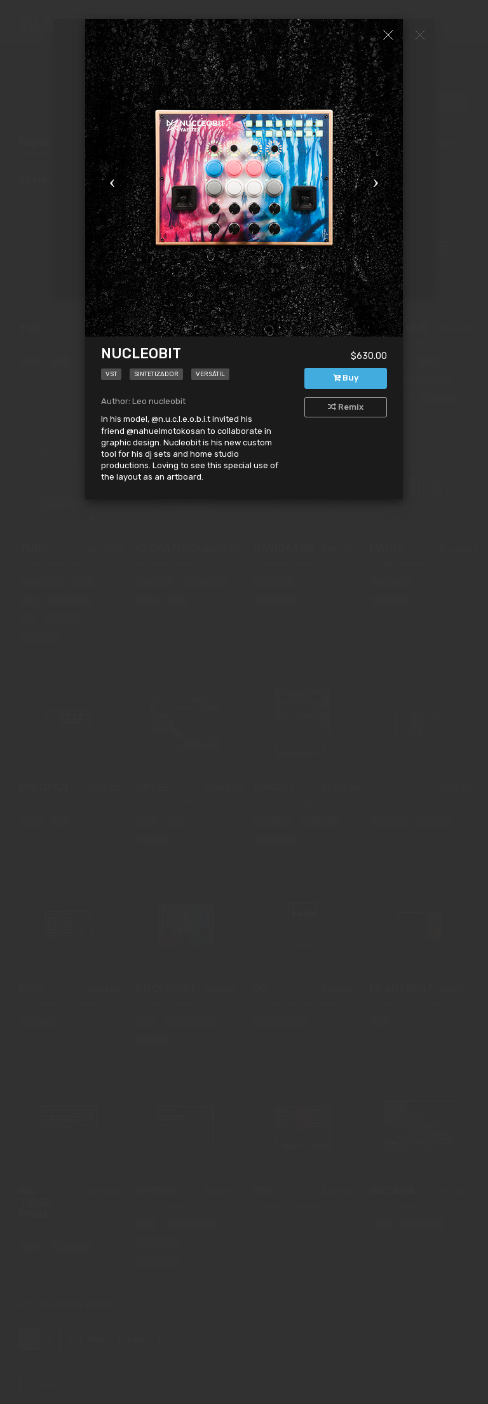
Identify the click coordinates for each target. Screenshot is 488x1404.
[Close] (388, 35)
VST (111, 374)
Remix (345, 407)
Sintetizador (156, 374)
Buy (345, 377)
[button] (109, 178)
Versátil (210, 374)
